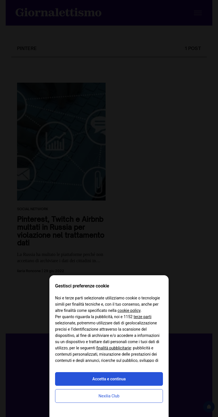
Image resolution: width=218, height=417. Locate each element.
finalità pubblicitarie (113, 348)
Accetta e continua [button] (108, 379)
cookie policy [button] (129, 310)
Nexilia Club (109, 396)
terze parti (142, 316)
